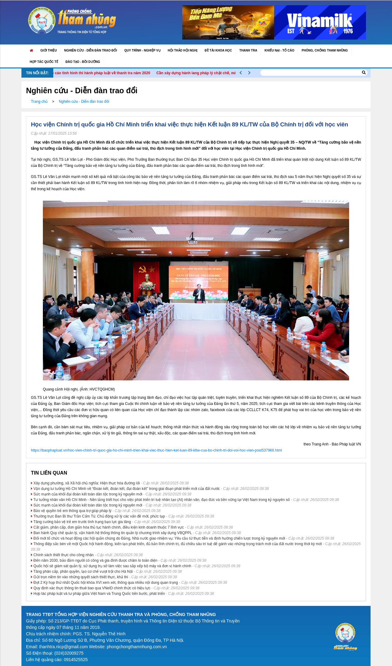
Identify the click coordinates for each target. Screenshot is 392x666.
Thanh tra (248, 50)
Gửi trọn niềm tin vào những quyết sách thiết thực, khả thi (80, 577)
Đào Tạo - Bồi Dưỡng (83, 62)
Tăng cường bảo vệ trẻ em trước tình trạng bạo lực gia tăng (82, 522)
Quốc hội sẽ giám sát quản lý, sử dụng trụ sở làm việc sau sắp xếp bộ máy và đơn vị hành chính (112, 566)
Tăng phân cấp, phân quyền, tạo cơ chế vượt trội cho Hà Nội (83, 571)
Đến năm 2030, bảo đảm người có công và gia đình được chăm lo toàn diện (95, 560)
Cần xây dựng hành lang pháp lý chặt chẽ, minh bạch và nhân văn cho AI (226, 73)
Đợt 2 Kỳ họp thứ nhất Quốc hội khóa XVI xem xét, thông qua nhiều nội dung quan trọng (105, 582)
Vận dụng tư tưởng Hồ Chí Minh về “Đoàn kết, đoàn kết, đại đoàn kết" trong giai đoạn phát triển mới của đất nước (126, 489)
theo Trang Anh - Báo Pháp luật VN (332, 444)
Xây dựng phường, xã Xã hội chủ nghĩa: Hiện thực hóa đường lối (86, 483)
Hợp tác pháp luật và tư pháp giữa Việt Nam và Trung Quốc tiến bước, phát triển (99, 593)
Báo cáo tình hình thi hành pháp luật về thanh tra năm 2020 (104, 73)
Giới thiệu (48, 50)
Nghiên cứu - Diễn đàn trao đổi (90, 50)
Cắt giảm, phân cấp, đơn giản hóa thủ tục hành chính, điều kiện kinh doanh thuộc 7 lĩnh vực (108, 527)
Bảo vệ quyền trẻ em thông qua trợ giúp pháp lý (72, 511)
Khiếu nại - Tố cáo (279, 50)
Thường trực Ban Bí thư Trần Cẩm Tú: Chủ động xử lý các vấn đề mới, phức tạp (99, 516)
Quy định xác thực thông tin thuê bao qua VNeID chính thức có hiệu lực (91, 588)
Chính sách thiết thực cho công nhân (63, 555)
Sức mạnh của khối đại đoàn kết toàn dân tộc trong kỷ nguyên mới (87, 494)
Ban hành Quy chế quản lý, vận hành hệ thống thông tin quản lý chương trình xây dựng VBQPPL (112, 533)
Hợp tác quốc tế (44, 62)
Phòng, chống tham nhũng (325, 50)
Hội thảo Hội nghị (183, 50)
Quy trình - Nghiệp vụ (142, 50)
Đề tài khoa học (218, 50)
